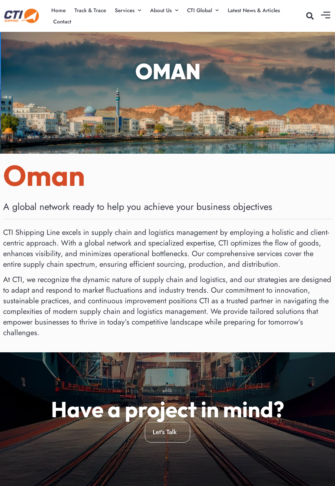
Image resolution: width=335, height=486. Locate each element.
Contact (62, 21)
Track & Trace (90, 10)
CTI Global (203, 10)
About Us (164, 10)
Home (58, 10)
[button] (310, 16)
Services (128, 10)
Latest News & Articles (254, 10)
